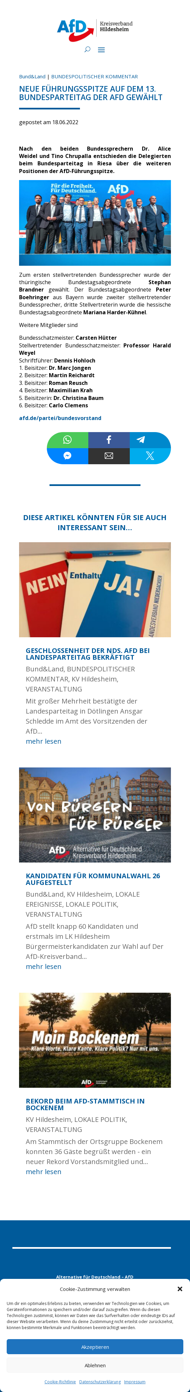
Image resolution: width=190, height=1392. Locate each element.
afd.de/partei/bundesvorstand (60, 418)
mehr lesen (44, 741)
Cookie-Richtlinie (60, 1382)
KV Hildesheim (94, 678)
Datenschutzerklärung (100, 1382)
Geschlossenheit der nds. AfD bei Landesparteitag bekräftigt (88, 654)
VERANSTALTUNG (54, 688)
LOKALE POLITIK (91, 904)
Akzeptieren (95, 1346)
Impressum (135, 1382)
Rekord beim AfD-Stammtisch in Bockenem (85, 1104)
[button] (180, 1289)
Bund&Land (32, 76)
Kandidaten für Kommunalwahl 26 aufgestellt (93, 879)
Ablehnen (95, 1365)
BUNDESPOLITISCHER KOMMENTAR (94, 76)
